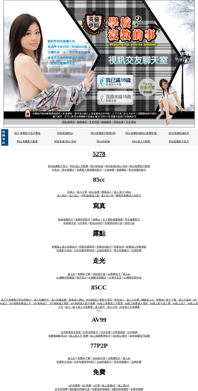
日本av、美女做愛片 (63, 169)
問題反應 (119, 122)
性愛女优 (119, 246)
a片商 (96, 385)
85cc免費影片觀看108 (103, 133)
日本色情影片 (90, 332)
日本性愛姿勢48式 (84, 250)
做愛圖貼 (121, 169)
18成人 (71, 192)
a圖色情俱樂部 (120, 389)
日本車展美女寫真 (71, 332)
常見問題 (94, 122)
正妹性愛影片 (104, 250)
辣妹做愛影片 (65, 219)
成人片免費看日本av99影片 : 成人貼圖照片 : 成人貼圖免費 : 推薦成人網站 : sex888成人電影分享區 (56, 299)
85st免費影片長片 (179, 141)
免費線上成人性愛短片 (64, 246)
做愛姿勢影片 (82, 219)
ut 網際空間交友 (132, 277)
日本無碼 (132, 332)
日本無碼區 (118, 332)
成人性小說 (107, 195)
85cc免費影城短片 (179, 133)
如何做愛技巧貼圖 (139, 335)
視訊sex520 (95, 223)
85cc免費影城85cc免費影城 (141, 133)
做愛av (96, 219)
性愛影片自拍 (64, 250)
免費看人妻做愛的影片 (89, 169)
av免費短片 (114, 274)
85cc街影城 (103, 141)
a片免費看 (74, 385)
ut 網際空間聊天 (97, 277)
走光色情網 (61, 389)
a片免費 (86, 385)
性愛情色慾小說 (113, 223)
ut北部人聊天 (119, 335)
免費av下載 (84, 274)
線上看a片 (124, 385)
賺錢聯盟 (106, 122)
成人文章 (82, 192)
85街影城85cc (65, 133)
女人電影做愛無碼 (112, 219)
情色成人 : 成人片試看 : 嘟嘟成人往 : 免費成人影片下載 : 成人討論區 (152, 299)
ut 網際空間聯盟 (65, 277)
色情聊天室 (69, 223)
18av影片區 (98, 274)
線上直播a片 (109, 385)
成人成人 (74, 195)
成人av (126, 274)
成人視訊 (62, 195)
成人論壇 (94, 192)
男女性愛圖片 (121, 250)
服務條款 (82, 122)
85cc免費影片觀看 (27, 141)
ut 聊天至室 (114, 277)
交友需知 (131, 122)
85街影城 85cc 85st (65, 141)
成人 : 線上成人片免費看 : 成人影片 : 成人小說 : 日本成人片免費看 (102, 307)
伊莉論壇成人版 (90, 195)
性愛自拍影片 (104, 246)
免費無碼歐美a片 (58, 335)
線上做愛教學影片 (100, 335)
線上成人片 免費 (78, 335)
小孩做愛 (109, 169)
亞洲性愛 (136, 250)
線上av (72, 274)
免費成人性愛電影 (136, 246)
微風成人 (106, 192)
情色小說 (130, 223)
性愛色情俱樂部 (101, 389)
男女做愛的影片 (137, 169)
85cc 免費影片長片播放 (27, 133)
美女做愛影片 (132, 219)
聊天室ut (81, 277)
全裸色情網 (136, 389)
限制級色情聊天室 (79, 389)
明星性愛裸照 (86, 246)
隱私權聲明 (68, 122)
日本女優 (105, 332)
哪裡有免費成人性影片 (128, 195)
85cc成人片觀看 (141, 141)
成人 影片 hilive (122, 192)
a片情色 (82, 223)
